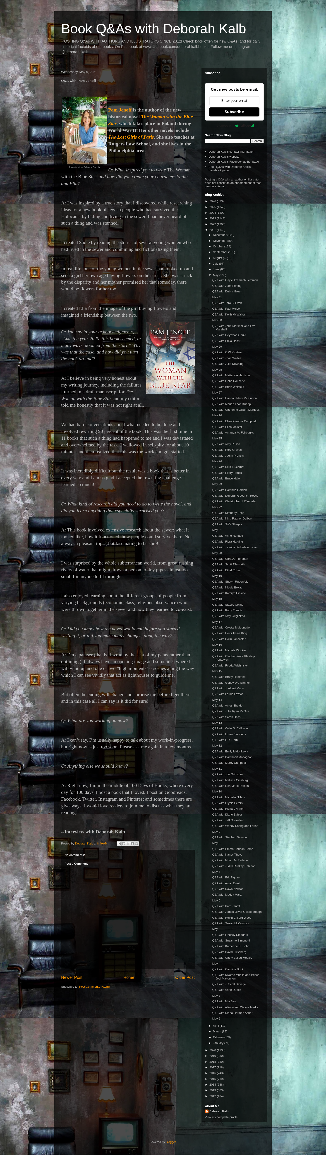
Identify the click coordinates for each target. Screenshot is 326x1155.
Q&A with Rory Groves (227, 449)
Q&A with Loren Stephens (229, 734)
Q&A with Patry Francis (227, 610)
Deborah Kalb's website (224, 156)
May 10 (217, 791)
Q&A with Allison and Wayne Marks (235, 1007)
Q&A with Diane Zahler (227, 814)
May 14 (217, 700)
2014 (213, 1084)
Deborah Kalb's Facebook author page (234, 161)
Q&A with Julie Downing (227, 363)
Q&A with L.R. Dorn (225, 740)
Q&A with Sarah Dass (226, 717)
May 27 (217, 392)
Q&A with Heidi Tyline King (229, 633)
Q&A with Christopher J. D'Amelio (234, 501)
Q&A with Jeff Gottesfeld (228, 820)
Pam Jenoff (120, 110)
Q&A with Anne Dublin (226, 989)
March (217, 1031)
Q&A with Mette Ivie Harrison (231, 375)
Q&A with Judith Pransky (228, 455)
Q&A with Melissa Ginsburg (230, 780)
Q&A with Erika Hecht (226, 341)
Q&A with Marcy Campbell (229, 762)
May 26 (217, 415)
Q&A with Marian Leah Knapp (231, 404)
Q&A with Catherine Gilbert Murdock (235, 409)
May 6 (216, 900)
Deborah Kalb (219, 1111)
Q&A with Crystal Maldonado (230, 627)
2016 (213, 1073)
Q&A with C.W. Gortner (227, 352)
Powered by (234, 125)
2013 (213, 1090)
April (216, 1025)
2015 (213, 1079)
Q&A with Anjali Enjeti (226, 883)
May (216, 275)
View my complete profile (221, 1117)
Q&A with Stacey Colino (227, 604)
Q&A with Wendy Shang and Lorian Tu (237, 826)
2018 (213, 1061)
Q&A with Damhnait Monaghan (232, 757)
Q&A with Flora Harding (227, 541)
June (216, 269)
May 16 (217, 644)
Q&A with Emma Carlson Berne (232, 849)
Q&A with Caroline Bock (227, 969)
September (220, 252)
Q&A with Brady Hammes (228, 676)
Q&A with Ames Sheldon (228, 705)
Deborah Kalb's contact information (231, 151)
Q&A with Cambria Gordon (229, 490)
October (218, 246)
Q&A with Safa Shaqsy (227, 524)
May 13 (217, 722)
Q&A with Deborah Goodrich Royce (235, 495)
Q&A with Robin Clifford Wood (231, 917)
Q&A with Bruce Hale (226, 478)
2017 (213, 1067)
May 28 (217, 369)
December (220, 235)
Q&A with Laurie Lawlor (227, 694)
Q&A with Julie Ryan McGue (230, 711)
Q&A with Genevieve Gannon (231, 682)
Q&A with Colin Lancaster (228, 639)
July (216, 263)
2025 (213, 207)
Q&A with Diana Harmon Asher (232, 1013)
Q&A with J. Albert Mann (228, 688)
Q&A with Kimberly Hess (228, 513)
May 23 (217, 484)
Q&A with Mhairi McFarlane (230, 860)
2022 (213, 224)
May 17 (217, 622)
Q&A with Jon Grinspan (227, 774)
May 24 (217, 461)
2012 (213, 1096)
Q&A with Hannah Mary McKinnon (234, 398)
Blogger (171, 1142)
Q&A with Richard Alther (228, 808)
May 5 (216, 929)
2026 (213, 201)
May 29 (217, 346)
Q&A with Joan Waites (226, 358)
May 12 (217, 745)
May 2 (216, 1018)
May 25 (217, 438)
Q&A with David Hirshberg (229, 952)
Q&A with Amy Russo (226, 444)
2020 (213, 1050)
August (218, 258)
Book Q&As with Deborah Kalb (153, 28)
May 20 (217, 553)
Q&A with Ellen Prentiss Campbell (234, 421)
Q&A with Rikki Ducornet (228, 467)
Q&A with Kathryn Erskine (229, 593)
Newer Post (71, 977)
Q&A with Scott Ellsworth (228, 564)
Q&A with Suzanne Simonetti (231, 940)
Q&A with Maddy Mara (226, 894)
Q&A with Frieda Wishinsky (229, 665)
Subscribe (234, 112)
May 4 (216, 963)
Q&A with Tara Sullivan (227, 303)
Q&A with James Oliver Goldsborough (236, 911)
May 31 (217, 297)
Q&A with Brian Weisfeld (228, 387)
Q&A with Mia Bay (224, 1001)
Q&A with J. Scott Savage (229, 984)
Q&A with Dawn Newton (227, 889)
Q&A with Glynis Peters (227, 803)
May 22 (217, 507)
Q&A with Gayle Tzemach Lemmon (235, 280)
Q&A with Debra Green (227, 291)
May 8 (216, 843)
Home (128, 977)
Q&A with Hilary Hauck (227, 472)
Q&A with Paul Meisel (226, 308)
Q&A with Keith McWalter (228, 314)
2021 (213, 230)
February (219, 1037)
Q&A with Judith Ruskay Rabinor (233, 866)
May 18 (217, 598)
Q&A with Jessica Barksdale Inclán (234, 547)
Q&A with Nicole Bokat (227, 587)
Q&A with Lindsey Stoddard (230, 935)
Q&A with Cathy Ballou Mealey (232, 957)
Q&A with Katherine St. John (230, 946)
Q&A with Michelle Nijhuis (228, 797)
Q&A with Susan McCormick (230, 923)
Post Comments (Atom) (94, 986)
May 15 (217, 671)
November (220, 240)
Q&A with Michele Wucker (229, 650)
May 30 (217, 320)
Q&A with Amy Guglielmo (228, 616)
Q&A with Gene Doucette (228, 381)
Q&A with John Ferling (226, 285)
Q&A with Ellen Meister (227, 427)
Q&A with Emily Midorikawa (230, 751)
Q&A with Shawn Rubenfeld (230, 581)
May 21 (217, 530)
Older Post (185, 977)
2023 (213, 218)
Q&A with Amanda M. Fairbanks (233, 432)
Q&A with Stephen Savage (229, 837)
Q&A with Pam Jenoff (226, 906)
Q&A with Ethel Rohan (226, 570)
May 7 (216, 871)
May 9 (216, 831)
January (218, 1043)
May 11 (217, 768)
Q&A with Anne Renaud (227, 535)
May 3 (216, 995)
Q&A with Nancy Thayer (227, 854)
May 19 (217, 576)
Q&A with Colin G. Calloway (230, 728)
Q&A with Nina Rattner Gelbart (232, 518)
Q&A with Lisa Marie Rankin (230, 785)
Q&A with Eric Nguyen (226, 877)
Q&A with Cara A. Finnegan (230, 558)
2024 (213, 212)
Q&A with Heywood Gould (229, 335)
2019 (213, 1056)
